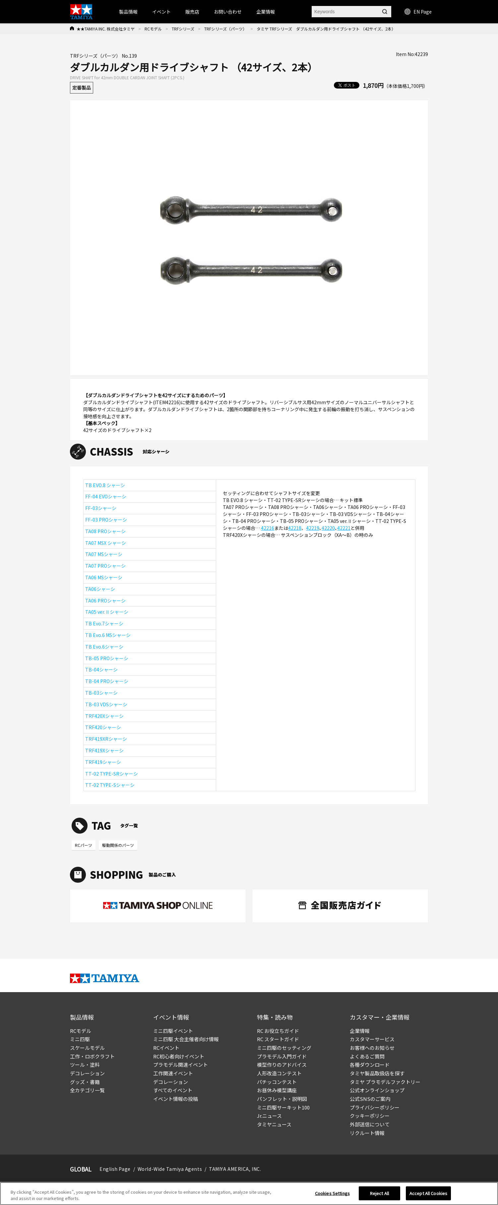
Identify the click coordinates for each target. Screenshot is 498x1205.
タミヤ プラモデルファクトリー (385, 1081)
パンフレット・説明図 (282, 1098)
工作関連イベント (173, 1073)
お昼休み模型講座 (277, 1090)
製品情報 (128, 11)
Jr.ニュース (269, 1115)
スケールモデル (87, 1047)
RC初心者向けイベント (178, 1056)
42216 (267, 528)
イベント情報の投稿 (175, 1098)
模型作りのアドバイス (282, 1064)
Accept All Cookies (428, 1193)
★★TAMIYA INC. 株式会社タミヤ (106, 29)
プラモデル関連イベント (180, 1064)
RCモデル (153, 29)
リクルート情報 (367, 1132)
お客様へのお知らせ (372, 1047)
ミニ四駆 (80, 1039)
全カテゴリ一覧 (87, 1090)
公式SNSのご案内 (370, 1098)
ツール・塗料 (85, 1064)
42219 (312, 528)
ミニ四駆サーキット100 (283, 1107)
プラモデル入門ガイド (282, 1056)
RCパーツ (83, 845)
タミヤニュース (274, 1124)
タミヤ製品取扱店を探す (377, 1073)
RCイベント (166, 1047)
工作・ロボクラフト (92, 1056)
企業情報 (360, 1030)
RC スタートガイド (278, 1039)
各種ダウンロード (370, 1064)
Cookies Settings (332, 1193)
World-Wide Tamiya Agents (170, 1169)
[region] (249, 1193)
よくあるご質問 (367, 1056)
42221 (343, 528)
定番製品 (81, 87)
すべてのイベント (172, 1090)
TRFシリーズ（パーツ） (225, 29)
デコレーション (87, 1073)
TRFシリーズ (183, 29)
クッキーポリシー (370, 1115)
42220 (328, 528)
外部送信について (370, 1124)
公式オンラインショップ (377, 1090)
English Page (115, 1169)
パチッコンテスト (277, 1081)
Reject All (379, 1193)
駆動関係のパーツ (118, 845)
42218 (294, 528)
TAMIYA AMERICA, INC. (235, 1169)
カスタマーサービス (372, 1039)
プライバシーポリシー (375, 1107)
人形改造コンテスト (279, 1073)
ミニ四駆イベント (173, 1030)
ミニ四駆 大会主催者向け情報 (186, 1039)
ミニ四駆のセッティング (284, 1047)
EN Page (418, 11)
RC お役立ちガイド (278, 1030)
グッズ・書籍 (85, 1081)
